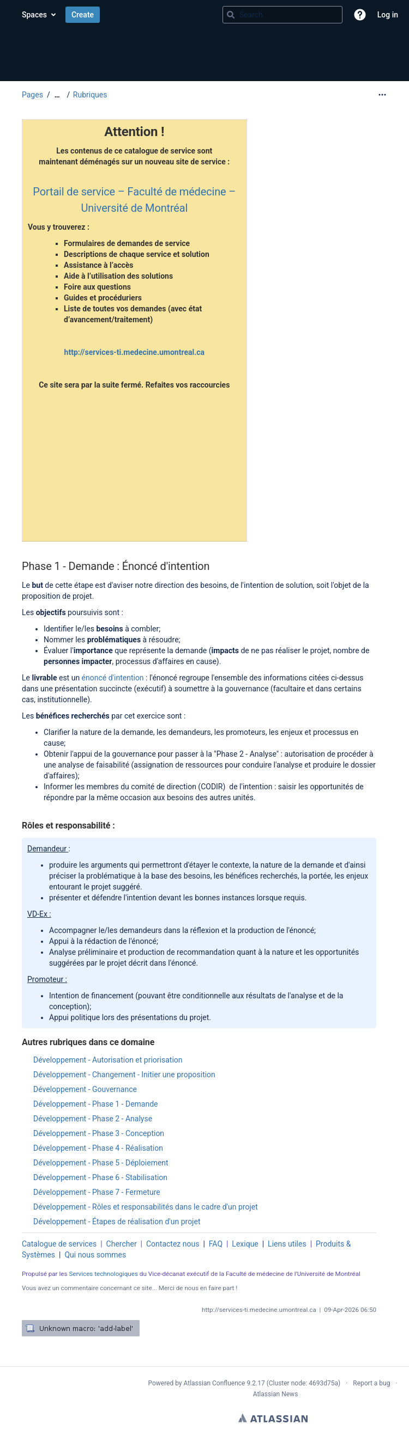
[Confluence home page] (10, 14)
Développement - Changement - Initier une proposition (124, 1074)
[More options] (382, 95)
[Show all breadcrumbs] (57, 95)
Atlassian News (275, 1394)
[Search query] (282, 14)
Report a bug (371, 1383)
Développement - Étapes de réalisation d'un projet (116, 1221)
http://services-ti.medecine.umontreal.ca (134, 352)
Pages (32, 94)
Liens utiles (287, 1243)
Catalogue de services (59, 1243)
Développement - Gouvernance (85, 1089)
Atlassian (273, 1418)
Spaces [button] (34, 14)
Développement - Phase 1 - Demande (95, 1104)
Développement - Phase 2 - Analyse (92, 1118)
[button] (360, 14)
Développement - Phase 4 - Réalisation (98, 1148)
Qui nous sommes (95, 1254)
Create (82, 14)
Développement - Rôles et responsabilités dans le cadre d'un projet (145, 1206)
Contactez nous (172, 1243)
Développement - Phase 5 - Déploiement (101, 1162)
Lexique (245, 1243)
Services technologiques (103, 1274)
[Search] (230, 14)
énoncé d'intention (114, 677)
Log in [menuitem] (387, 14)
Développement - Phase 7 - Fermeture (96, 1192)
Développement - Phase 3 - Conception (98, 1133)
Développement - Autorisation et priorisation (108, 1059)
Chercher (121, 1243)
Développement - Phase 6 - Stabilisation (100, 1177)
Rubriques (90, 94)
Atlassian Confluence (214, 1383)
